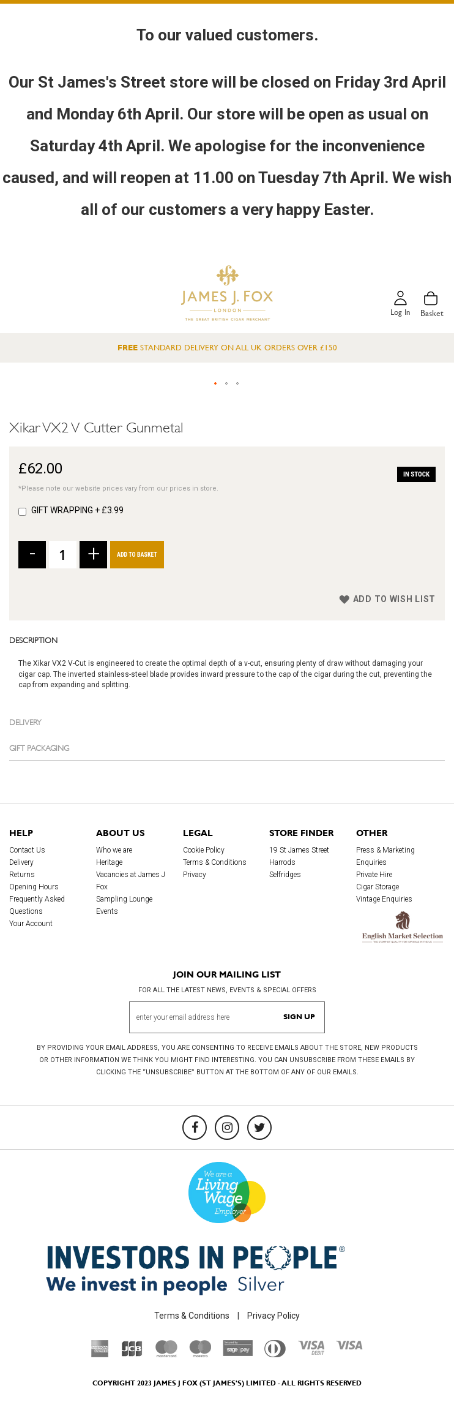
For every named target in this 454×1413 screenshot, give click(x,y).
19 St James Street (299, 850)
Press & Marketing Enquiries (385, 856)
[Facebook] (194, 1127)
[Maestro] (200, 1354)
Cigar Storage (377, 887)
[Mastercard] (166, 1354)
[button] (215, 384)
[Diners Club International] (275, 1354)
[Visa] (349, 1347)
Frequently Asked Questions (37, 905)
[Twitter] (259, 1127)
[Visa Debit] (310, 1352)
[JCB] (132, 1354)
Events (107, 912)
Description (33, 639)
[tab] (227, 639)
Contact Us (27, 850)
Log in (400, 313)
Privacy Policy (273, 1316)
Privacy (194, 875)
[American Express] (100, 1354)
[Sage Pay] (238, 1353)
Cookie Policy (204, 850)
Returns (22, 875)
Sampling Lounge (124, 899)
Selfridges (285, 875)
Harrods (282, 863)
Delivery (25, 721)
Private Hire (374, 875)
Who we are (114, 850)
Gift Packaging (39, 747)
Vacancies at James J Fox (130, 881)
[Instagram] (227, 1127)
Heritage (109, 863)
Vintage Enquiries (384, 899)
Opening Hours (34, 887)
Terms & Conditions (215, 863)
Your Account (31, 924)
